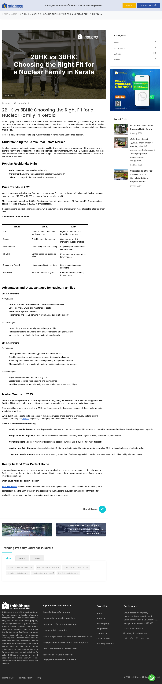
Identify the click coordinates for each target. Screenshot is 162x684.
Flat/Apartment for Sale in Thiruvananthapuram (66, 642)
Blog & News (96, 5)
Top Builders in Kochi (68, 572)
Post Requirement (105, 643)
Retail (119, 171)
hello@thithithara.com (135, 633)
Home (5, 13)
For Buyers (50, 5)
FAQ (39, 677)
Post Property (148, 5)
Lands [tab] (22, 557)
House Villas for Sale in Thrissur (57, 654)
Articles (16, 13)
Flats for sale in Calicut (48, 567)
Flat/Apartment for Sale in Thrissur (59, 659)
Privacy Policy (25, 677)
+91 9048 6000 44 (133, 628)
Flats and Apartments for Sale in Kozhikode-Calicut (67, 636)
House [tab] (37, 557)
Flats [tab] (8, 557)
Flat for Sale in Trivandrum (76, 567)
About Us (101, 618)
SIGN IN (129, 5)
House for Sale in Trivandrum (57, 611)
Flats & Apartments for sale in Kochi (60, 648)
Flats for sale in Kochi (18, 572)
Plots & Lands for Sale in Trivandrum (60, 624)
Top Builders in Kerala (42, 572)
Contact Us (102, 633)
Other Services (84, 5)
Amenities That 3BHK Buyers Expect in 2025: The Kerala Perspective (85, 529)
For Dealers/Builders (67, 5)
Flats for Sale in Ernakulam (20, 567)
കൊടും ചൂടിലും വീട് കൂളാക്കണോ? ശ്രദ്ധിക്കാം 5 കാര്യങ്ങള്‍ (22, 529)
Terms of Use (8, 677)
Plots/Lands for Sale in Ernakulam (59, 617)
